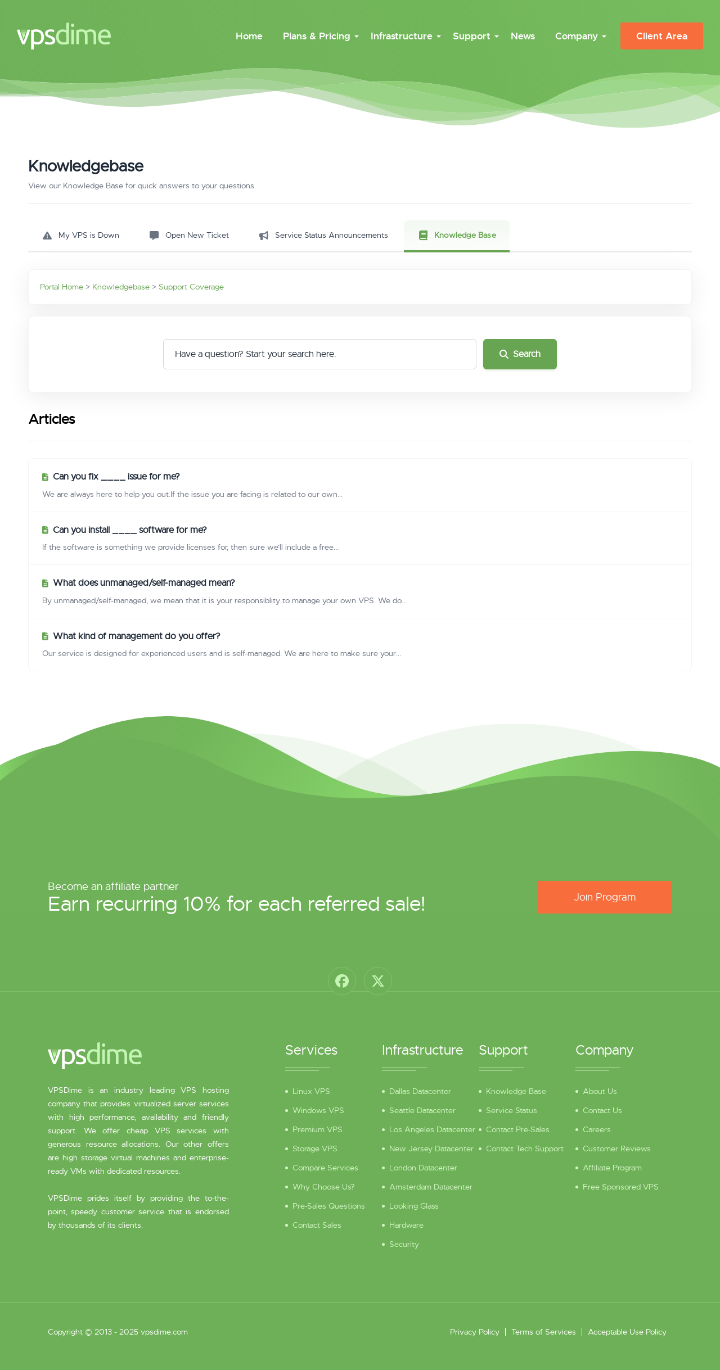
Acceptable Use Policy (627, 1332)
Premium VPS (317, 1129)
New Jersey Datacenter (431, 1148)
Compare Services (325, 1168)
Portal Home (61, 287)
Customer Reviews (617, 1148)
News (523, 36)
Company (576, 36)
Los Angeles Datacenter (432, 1129)
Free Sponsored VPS (621, 1187)
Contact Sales (316, 1225)
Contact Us (602, 1110)
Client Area (661, 36)
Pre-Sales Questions (328, 1206)
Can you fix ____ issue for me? (116, 476)
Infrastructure (402, 36)
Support (471, 36)
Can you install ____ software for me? (130, 530)
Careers (597, 1129)
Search (520, 354)
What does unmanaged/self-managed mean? (144, 583)
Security (404, 1244)
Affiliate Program (612, 1168)
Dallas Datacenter (420, 1091)
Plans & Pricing (316, 36)
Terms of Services (543, 1332)
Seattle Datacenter (422, 1110)
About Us (600, 1091)
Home (249, 36)
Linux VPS (311, 1091)
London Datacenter (423, 1168)
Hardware (406, 1225)
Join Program (605, 897)
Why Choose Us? (323, 1187)
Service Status (511, 1110)
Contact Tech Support (525, 1148)
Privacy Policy (475, 1332)
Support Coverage (191, 287)
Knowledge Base (516, 1091)
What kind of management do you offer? (136, 636)
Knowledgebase (121, 287)
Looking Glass (414, 1206)
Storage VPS (315, 1148)
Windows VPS (318, 1110)
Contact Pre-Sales (518, 1129)
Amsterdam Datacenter (430, 1187)
